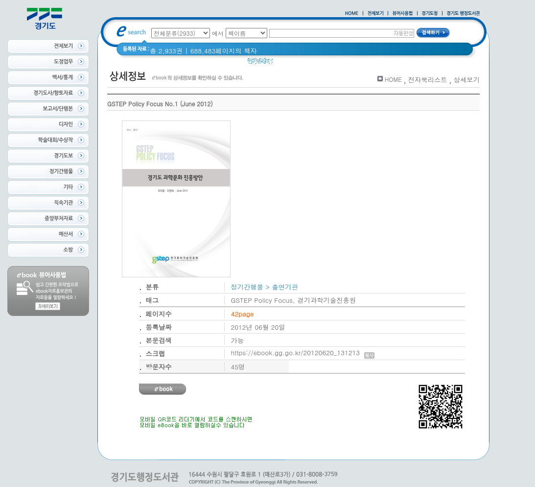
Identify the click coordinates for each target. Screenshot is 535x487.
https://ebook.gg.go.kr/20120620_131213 (302, 352)
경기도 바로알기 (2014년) (370, 63)
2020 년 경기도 (302, 63)
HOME (393, 79)
